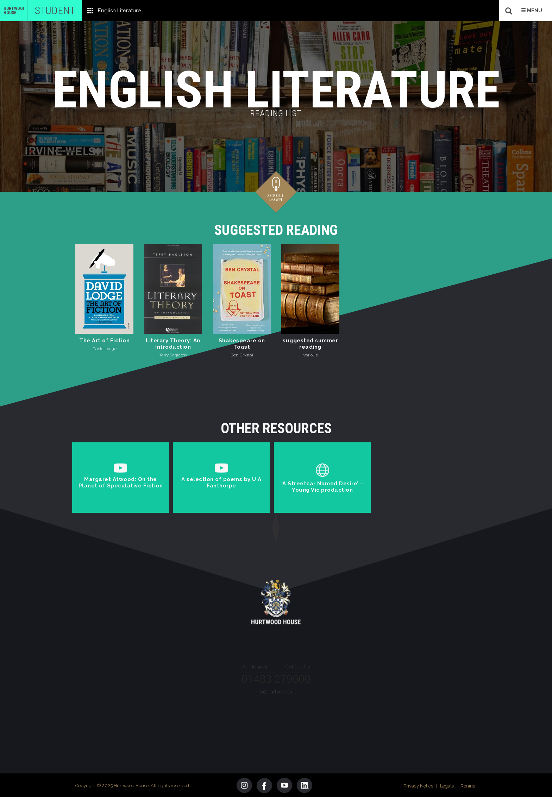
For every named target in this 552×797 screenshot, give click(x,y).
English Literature (119, 10)
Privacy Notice (418, 784)
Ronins (467, 784)
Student (55, 10)
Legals (447, 784)
